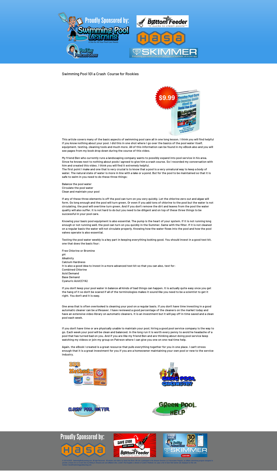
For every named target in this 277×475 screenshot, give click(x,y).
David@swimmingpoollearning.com (79, 465)
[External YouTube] (101, 107)
